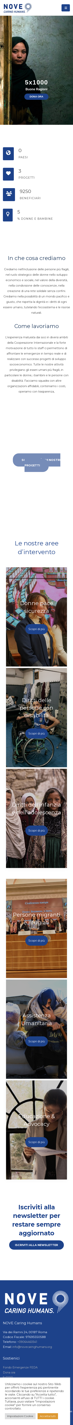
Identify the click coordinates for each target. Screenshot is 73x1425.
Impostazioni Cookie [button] (20, 1416)
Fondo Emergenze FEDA (20, 1367)
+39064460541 (27, 1342)
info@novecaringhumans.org (32, 1347)
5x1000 (36, 82)
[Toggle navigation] (66, 7)
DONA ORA (36, 96)
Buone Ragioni (36, 89)
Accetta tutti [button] (48, 1416)
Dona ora (9, 1372)
